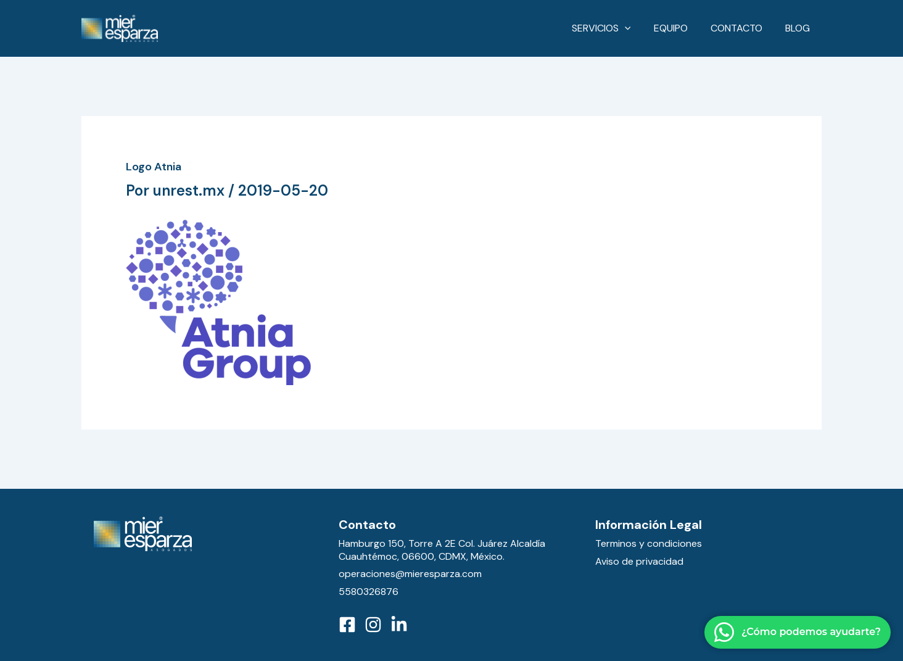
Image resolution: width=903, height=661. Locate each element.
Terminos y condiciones (648, 543)
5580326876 (368, 591)
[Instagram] (373, 624)
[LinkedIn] (399, 624)
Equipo (679, 28)
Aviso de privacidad (639, 561)
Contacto (741, 28)
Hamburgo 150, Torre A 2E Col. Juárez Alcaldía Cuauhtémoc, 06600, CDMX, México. (442, 550)
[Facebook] (347, 624)
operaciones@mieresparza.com (410, 573)
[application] (636, 28)
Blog (799, 28)
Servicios (612, 28)
